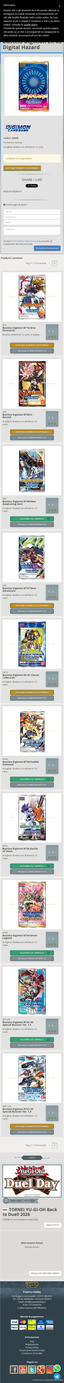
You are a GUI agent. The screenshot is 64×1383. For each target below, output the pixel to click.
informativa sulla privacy (24, 241)
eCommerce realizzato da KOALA (48, 1380)
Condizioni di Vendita (32, 1353)
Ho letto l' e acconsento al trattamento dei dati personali (27, 243)
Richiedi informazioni (47, 248)
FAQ (32, 1341)
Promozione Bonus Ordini (32, 1350)
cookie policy (30, 24)
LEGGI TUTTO (52, 1225)
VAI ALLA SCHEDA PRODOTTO (32, 351)
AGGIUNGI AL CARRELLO (32, 519)
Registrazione (32, 1344)
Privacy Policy (32, 1347)
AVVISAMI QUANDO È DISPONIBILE (22, 168)
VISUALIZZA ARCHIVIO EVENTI (45, 1273)
